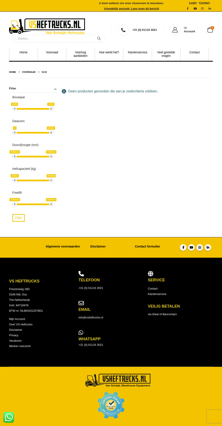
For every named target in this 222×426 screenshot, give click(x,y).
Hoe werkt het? (109, 52)
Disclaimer (98, 246)
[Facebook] (188, 8)
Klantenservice (137, 52)
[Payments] (111, 405)
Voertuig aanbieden (80, 54)
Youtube (191, 247)
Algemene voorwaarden (63, 246)
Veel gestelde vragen (166, 54)
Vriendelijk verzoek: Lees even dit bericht (131, 8)
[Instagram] (202, 8)
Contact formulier (147, 246)
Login (193, 2)
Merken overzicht (20, 346)
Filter (18, 218)
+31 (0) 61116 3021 (90, 344)
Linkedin (208, 247)
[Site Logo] (47, 26)
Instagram (199, 247)
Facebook (183, 247)
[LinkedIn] (210, 8)
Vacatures (15, 340)
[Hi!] (182, 29)
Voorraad (52, 52)
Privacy (13, 335)
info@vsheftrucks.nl (90, 317)
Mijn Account (17, 319)
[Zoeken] (99, 38)
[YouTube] (195, 8)
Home (24, 52)
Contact (204, 2)
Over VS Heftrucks (21, 324)
